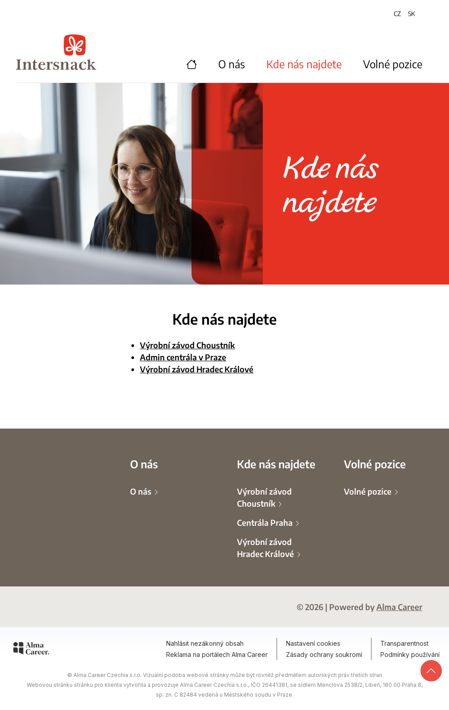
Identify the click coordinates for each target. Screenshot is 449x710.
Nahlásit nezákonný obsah (205, 643)
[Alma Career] (31, 650)
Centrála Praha (265, 522)
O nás (231, 64)
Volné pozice (392, 64)
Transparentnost (404, 643)
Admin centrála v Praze (183, 356)
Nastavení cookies (313, 643)
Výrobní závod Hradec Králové (196, 368)
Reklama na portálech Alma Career (217, 654)
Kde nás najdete (304, 64)
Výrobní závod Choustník (187, 344)
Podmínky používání (410, 654)
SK (411, 13)
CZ (397, 13)
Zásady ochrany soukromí (324, 654)
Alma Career (399, 606)
